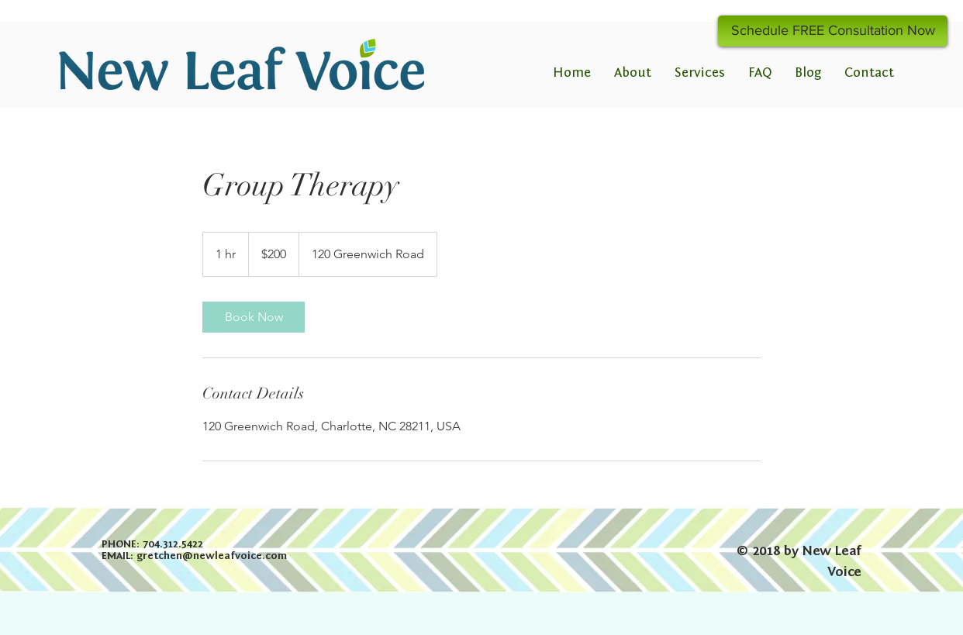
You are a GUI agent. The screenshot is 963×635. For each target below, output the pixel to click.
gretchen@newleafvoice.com (211, 556)
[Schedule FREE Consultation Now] (832, 31)
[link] (253, 317)
